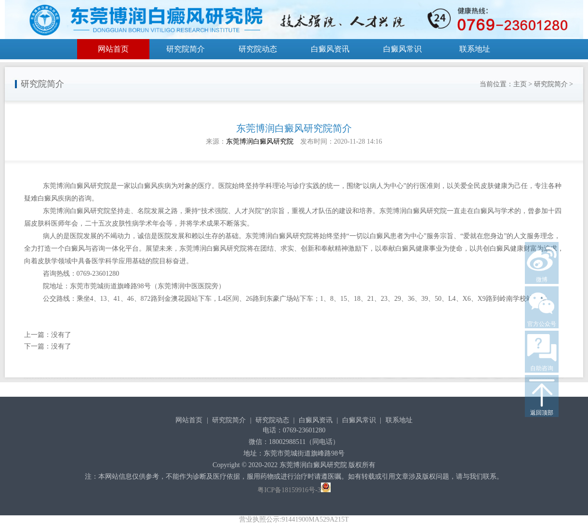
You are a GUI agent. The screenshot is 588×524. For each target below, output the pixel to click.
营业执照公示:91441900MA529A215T (293, 519)
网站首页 (113, 49)
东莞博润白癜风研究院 (260, 141)
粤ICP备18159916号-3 (289, 490)
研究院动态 (258, 49)
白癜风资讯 (330, 49)
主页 (520, 84)
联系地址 (474, 49)
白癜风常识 (402, 49)
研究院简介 (185, 49)
